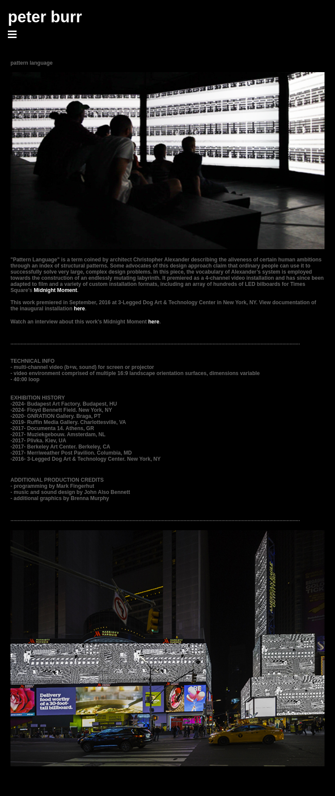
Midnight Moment (55, 290)
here (79, 309)
